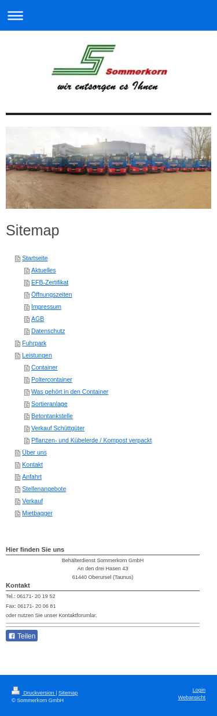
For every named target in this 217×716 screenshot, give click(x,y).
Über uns (34, 452)
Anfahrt (32, 476)
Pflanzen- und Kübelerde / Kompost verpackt (91, 440)
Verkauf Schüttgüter (57, 428)
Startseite (34, 257)
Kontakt (32, 464)
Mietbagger (37, 513)
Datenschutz (48, 330)
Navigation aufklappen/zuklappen (108, 15)
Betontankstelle (52, 415)
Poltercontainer (51, 379)
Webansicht (191, 697)
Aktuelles (43, 270)
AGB (37, 318)
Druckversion (34, 693)
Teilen (21, 636)
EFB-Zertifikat (49, 282)
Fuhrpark (34, 342)
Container (44, 367)
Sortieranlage (49, 403)
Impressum (46, 306)
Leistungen (37, 355)
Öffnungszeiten (51, 294)
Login (199, 690)
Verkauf (32, 500)
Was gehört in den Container (69, 391)
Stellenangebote (44, 488)
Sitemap (68, 693)
